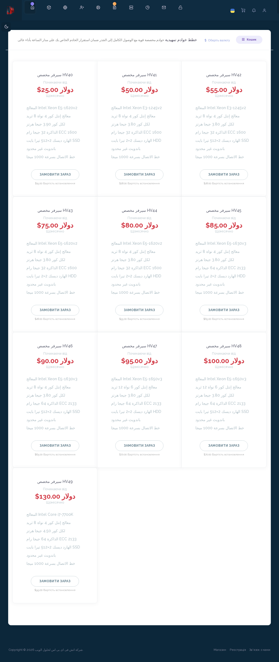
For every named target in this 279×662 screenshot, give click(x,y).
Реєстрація (236, 653)
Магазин (217, 653)
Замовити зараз (56, 178)
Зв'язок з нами (257, 653)
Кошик (246, 42)
